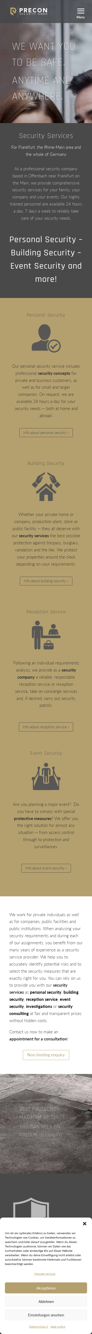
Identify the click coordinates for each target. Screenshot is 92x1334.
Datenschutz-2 (38, 1326)
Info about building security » (46, 581)
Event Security (46, 753)
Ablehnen (46, 1301)
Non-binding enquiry (46, 1054)
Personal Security (46, 315)
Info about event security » (46, 868)
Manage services (44, 1274)
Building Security (46, 463)
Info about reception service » (46, 727)
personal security (45, 992)
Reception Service (46, 612)
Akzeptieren (46, 1288)
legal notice (58, 1326)
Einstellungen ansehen (46, 1315)
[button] (84, 1223)
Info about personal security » (46, 432)
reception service (42, 999)
